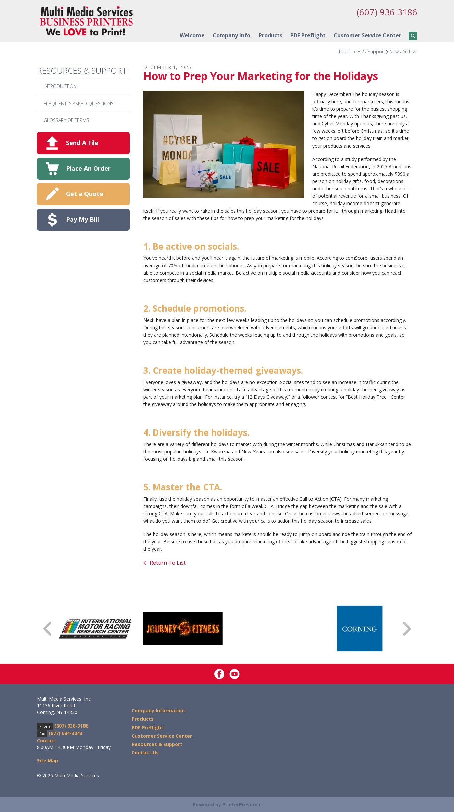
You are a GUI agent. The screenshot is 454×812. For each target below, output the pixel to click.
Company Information (158, 710)
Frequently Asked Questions (79, 103)
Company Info (231, 35)
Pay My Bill (82, 219)
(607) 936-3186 (385, 11)
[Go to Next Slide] (406, 628)
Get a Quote (84, 194)
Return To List (167, 562)
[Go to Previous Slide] (48, 628)
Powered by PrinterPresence (227, 804)
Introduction (60, 86)
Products (270, 35)
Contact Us (145, 752)
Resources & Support (362, 51)
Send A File (82, 143)
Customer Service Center (367, 35)
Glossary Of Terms (66, 120)
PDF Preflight (308, 35)
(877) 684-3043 (65, 733)
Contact (46, 740)
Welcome (192, 35)
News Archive (403, 51)
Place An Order (88, 168)
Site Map (47, 760)
